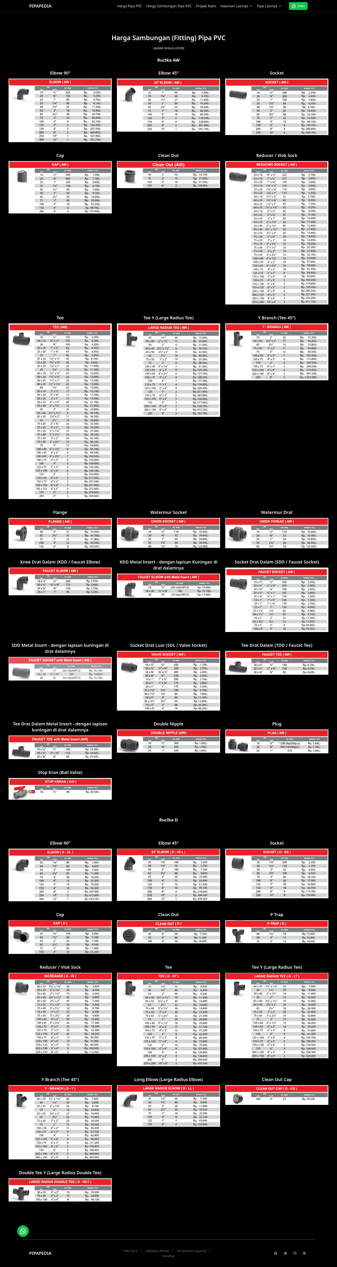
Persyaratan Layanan (192, 1251)
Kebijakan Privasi (157, 1251)
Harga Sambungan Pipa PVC (168, 6)
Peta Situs (131, 1251)
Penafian (168, 1256)
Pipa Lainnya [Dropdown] (269, 6)
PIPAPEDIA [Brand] (40, 6)
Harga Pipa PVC (129, 6)
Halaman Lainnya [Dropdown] (236, 6)
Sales (298, 6)
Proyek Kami (206, 6)
